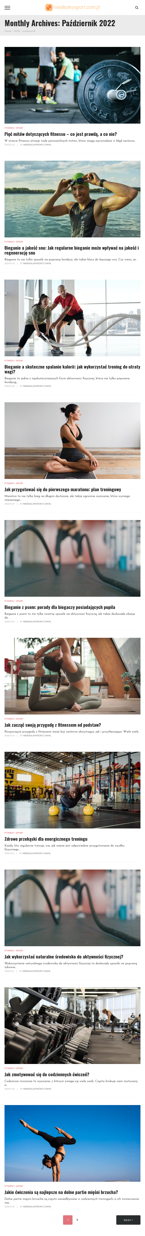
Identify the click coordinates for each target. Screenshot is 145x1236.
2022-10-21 (10, 854)
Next (128, 1220)
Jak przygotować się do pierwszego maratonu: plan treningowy (63, 489)
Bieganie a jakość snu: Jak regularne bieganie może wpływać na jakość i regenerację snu (72, 250)
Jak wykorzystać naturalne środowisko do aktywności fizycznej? (64, 956)
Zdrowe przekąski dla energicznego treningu (46, 838)
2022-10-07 (10, 1207)
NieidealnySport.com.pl (37, 145)
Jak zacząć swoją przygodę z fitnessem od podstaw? (53, 724)
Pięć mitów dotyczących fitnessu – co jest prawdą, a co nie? (61, 133)
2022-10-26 (10, 622)
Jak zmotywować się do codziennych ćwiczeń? (47, 1074)
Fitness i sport (14, 128)
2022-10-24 (10, 736)
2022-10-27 (10, 504)
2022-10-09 (10, 1089)
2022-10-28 (10, 386)
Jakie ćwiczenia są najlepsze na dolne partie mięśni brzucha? (61, 1192)
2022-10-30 (10, 145)
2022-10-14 (10, 971)
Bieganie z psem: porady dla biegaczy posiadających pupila (60, 606)
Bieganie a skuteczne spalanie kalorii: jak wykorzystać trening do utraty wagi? (72, 369)
